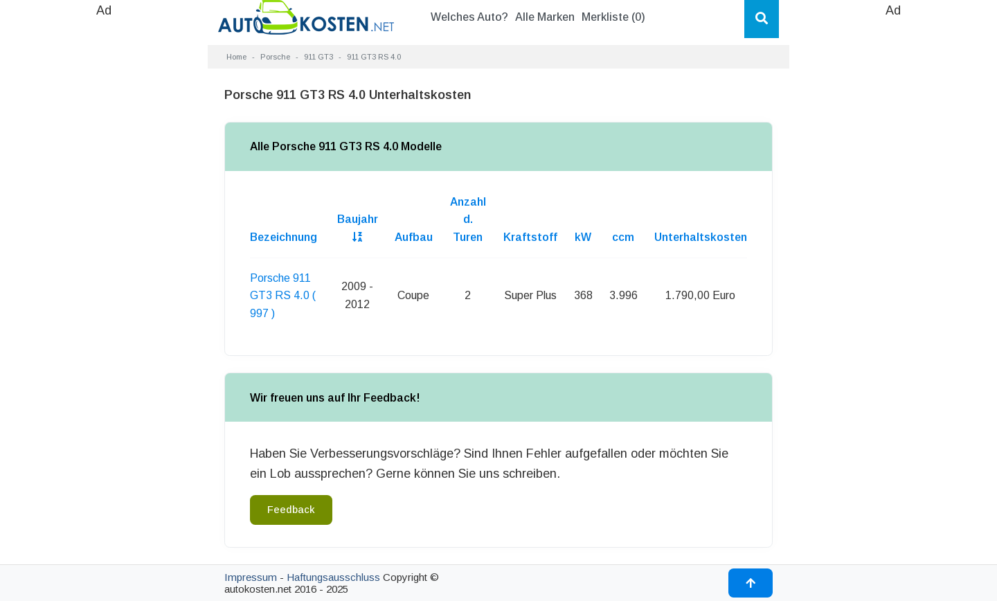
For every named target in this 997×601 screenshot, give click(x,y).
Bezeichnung (283, 237)
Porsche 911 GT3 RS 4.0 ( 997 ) (283, 295)
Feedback (291, 509)
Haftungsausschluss (333, 577)
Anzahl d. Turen (468, 219)
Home (236, 57)
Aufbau (414, 237)
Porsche (275, 57)
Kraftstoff (530, 237)
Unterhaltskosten (700, 237)
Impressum (250, 577)
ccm (623, 237)
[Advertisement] (104, 228)
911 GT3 (318, 57)
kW (583, 237)
